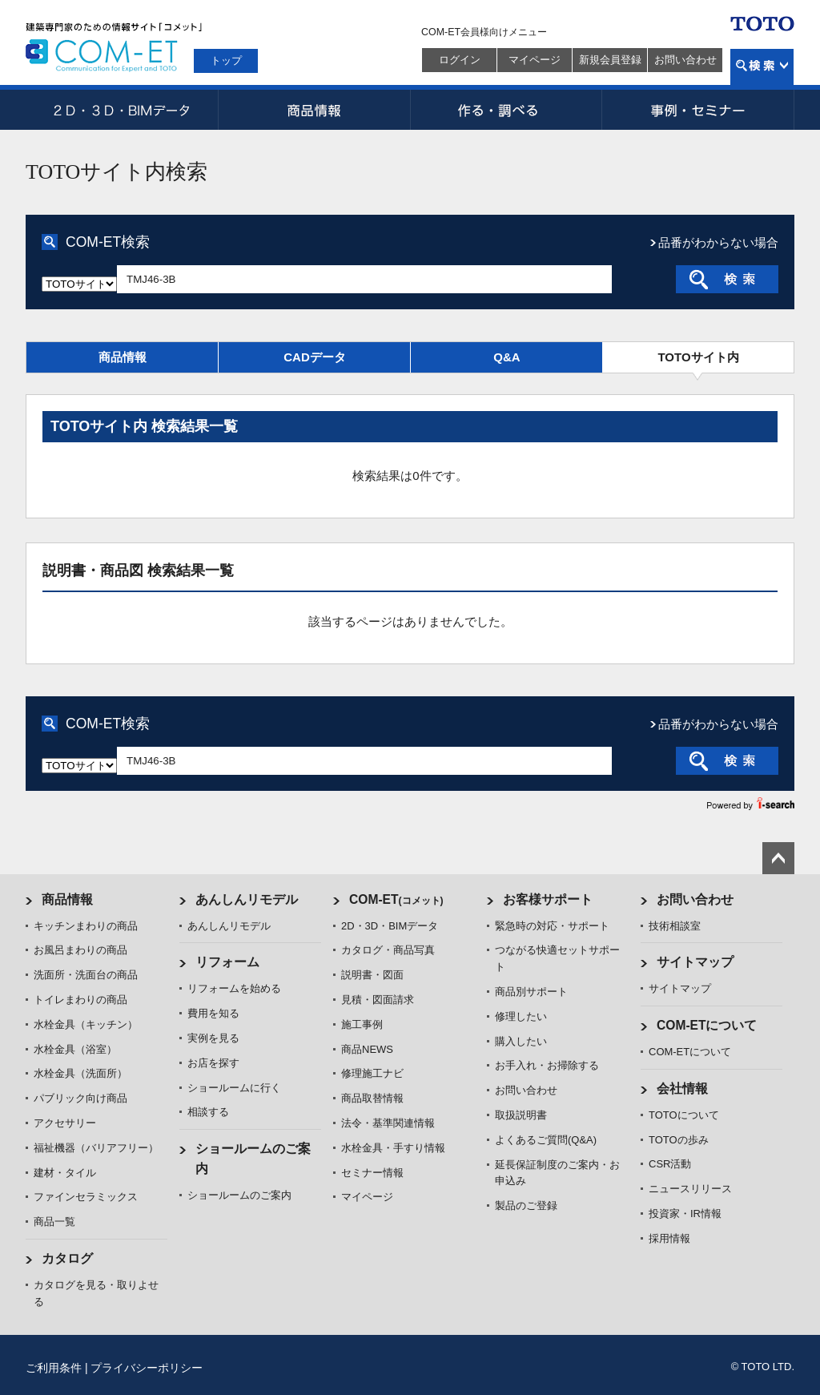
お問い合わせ (685, 60)
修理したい (521, 1016)
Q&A (506, 357)
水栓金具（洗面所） (80, 1073)
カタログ (67, 1258)
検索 (762, 67)
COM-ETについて (707, 1025)
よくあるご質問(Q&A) (546, 1140)
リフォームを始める (234, 988)
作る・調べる (506, 110)
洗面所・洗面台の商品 (86, 975)
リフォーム (227, 962)
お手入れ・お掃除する (547, 1065)
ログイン (459, 60)
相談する (208, 1112)
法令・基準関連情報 (388, 1123)
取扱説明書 (521, 1115)
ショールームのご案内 (239, 1195)
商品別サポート (531, 992)
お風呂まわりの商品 (80, 950)
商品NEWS (367, 1049)
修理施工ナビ (372, 1073)
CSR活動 (670, 1164)
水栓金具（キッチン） (86, 1024)
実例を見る (213, 1038)
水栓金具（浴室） (75, 1049)
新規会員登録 (610, 60)
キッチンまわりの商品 (86, 926)
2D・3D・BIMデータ (122, 110)
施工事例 (362, 1024)
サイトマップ (695, 962)
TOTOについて (684, 1115)
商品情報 (314, 110)
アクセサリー (65, 1123)
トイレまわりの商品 (80, 1000)
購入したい (521, 1041)
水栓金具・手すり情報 (393, 1148)
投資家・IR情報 (685, 1214)
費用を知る (213, 1013)
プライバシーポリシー (146, 1367)
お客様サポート (548, 899)
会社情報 (682, 1088)
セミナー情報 (372, 1173)
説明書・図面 (372, 975)
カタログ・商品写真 (388, 950)
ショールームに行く (234, 1088)
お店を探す (213, 1063)
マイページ (534, 60)
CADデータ (314, 357)
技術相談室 (675, 926)
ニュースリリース (690, 1189)
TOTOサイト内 (697, 357)
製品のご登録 (526, 1205)
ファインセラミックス (86, 1197)
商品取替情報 (372, 1098)
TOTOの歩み (679, 1140)
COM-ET (396, 899)
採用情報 (669, 1238)
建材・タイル (65, 1173)
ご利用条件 (54, 1367)
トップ (226, 60)
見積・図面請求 (377, 1000)
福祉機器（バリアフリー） (96, 1148)
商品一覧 (54, 1222)
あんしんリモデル (246, 899)
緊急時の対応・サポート (552, 926)
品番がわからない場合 (718, 242)
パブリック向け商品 (80, 1098)
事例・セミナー (698, 110)
